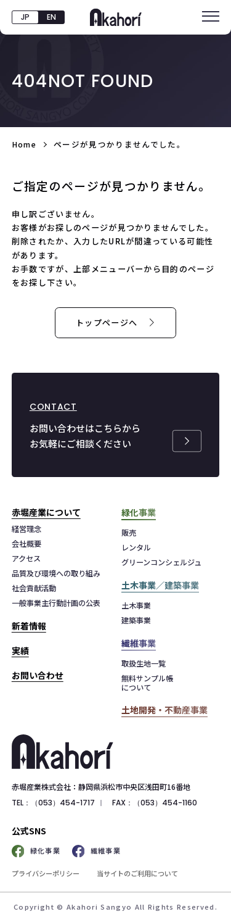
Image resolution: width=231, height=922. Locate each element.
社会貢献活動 (34, 588)
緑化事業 (36, 851)
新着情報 (29, 626)
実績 (20, 650)
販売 (128, 533)
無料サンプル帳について (147, 683)
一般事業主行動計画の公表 (56, 603)
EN (51, 17)
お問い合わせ (37, 675)
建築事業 (136, 620)
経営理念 (26, 529)
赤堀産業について (46, 512)
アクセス (26, 558)
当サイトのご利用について (137, 873)
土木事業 (136, 605)
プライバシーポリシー (45, 873)
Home (24, 144)
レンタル (136, 547)
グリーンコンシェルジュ (161, 562)
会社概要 (26, 544)
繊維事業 (96, 851)
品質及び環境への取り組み (56, 573)
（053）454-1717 (63, 802)
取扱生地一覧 (143, 663)
